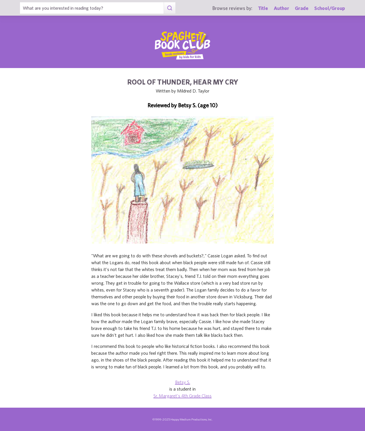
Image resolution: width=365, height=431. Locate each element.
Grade (302, 8)
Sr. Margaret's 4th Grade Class (182, 395)
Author (281, 8)
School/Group (329, 8)
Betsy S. (182, 382)
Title (263, 8)
